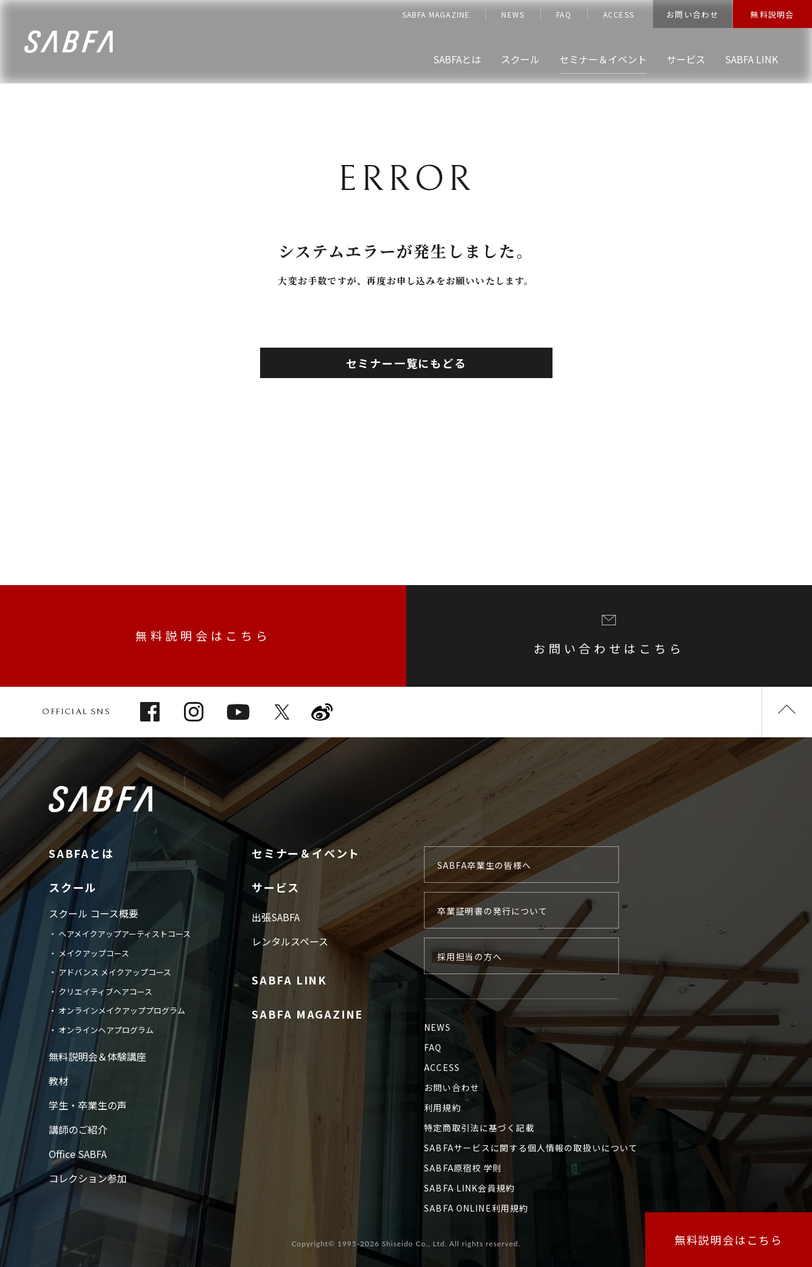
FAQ (563, 14)
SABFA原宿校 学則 (463, 1168)
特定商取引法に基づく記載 (479, 1127)
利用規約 (442, 1107)
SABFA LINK (289, 979)
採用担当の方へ (469, 956)
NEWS (512, 14)
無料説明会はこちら (202, 635)
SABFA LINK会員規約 (469, 1188)
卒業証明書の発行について (492, 911)
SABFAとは (81, 853)
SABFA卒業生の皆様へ (484, 865)
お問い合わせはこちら (609, 635)
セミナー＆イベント (306, 853)
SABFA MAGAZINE (436, 14)
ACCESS (618, 14)
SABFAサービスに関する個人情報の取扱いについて (531, 1148)
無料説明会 (772, 14)
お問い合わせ (692, 14)
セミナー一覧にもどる (406, 363)
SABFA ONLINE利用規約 (476, 1208)
